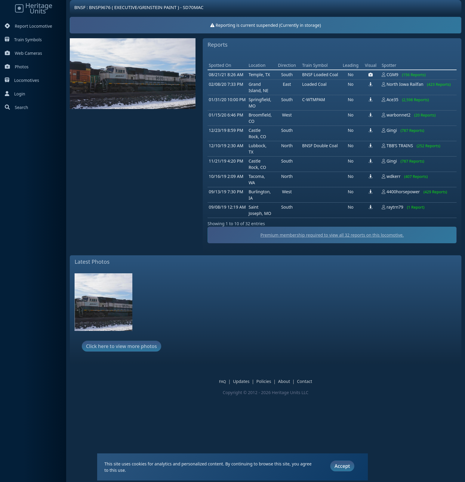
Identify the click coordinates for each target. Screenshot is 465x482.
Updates (241, 381)
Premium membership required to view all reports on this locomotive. (332, 235)
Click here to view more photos (121, 346)
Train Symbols (23, 39)
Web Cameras (23, 53)
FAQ (222, 381)
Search (16, 107)
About (284, 381)
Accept (342, 466)
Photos (17, 67)
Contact (304, 381)
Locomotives (22, 80)
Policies (263, 381)
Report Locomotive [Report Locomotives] (28, 26)
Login (15, 94)
